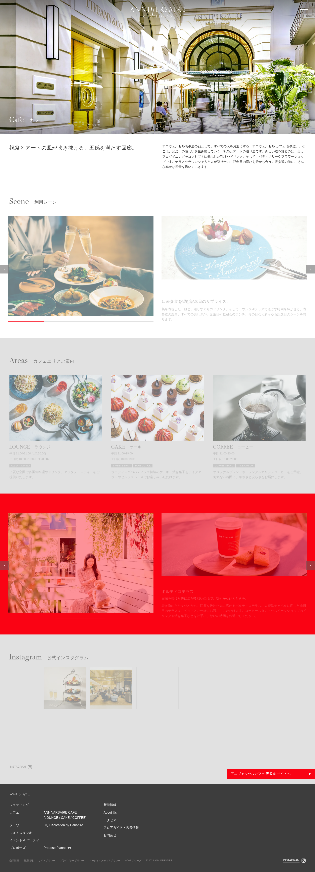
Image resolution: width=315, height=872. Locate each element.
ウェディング (19, 805)
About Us (110, 812)
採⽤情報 (29, 860)
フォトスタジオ (20, 832)
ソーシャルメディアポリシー (104, 860)
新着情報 (109, 805)
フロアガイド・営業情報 (121, 827)
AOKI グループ (133, 860)
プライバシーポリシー (72, 860)
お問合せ (109, 835)
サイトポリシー (46, 860)
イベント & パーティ (24, 840)
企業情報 (14, 860)
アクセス (109, 820)
